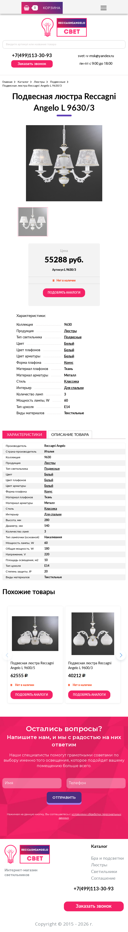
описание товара (70, 435)
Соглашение (103, 878)
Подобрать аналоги (64, 292)
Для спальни (74, 388)
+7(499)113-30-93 (32, 55)
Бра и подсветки (107, 858)
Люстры (39, 81)
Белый (69, 343)
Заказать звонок (32, 64)
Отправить (64, 797)
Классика (71, 381)
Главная (7, 81)
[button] (121, 657)
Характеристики (24, 435)
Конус (68, 363)
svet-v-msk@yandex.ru (96, 56)
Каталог (23, 81)
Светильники (104, 872)
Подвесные (57, 81)
